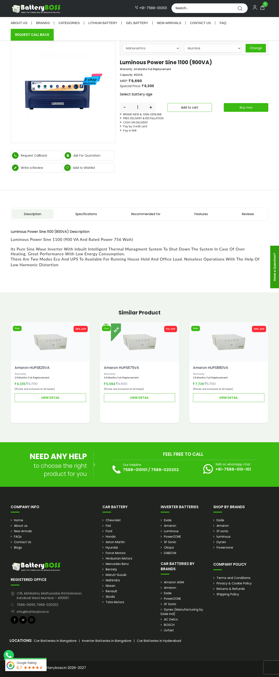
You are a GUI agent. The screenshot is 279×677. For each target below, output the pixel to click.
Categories (69, 23)
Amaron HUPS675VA (121, 367)
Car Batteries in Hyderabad (159, 640)
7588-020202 (165, 469)
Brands (43, 23)
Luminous (171, 531)
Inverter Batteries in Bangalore (106, 640)
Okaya (169, 547)
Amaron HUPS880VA (210, 367)
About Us (19, 23)
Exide (168, 520)
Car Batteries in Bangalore (55, 640)
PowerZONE (172, 536)
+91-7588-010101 (151, 8)
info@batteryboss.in (33, 611)
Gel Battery (137, 23)
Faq (223, 23)
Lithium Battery (102, 23)
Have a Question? (274, 267)
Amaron (170, 525)
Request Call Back (32, 34)
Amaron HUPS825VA (32, 367)
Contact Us (200, 23)
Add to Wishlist (79, 167)
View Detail (50, 397)
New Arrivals (169, 23)
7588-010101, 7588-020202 (37, 604)
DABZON (170, 553)
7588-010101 (135, 469)
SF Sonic (170, 542)
